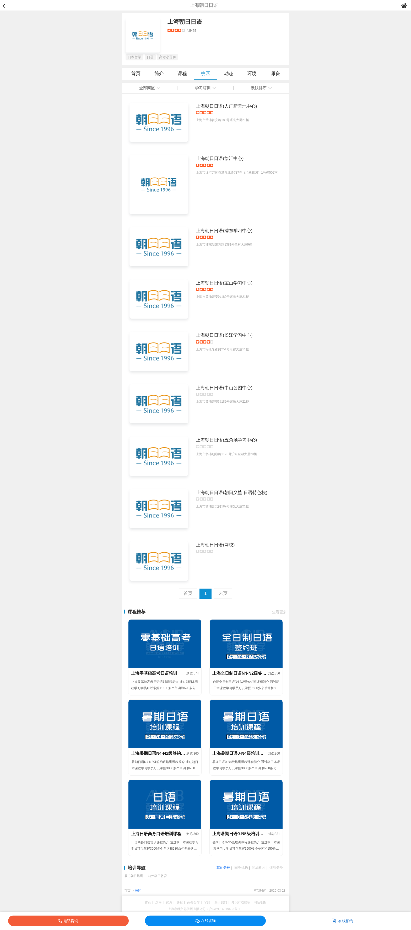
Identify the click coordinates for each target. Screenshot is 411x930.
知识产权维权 (240, 902)
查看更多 (279, 612)
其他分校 (223, 868)
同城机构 (259, 868)
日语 (150, 57)
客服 (207, 902)
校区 (205, 73)
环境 (252, 73)
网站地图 (260, 902)
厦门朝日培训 (133, 876)
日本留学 (134, 57)
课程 (182, 73)
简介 (159, 73)
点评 (158, 902)
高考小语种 (167, 57)
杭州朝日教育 (157, 876)
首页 (135, 73)
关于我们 (220, 902)
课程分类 (276, 868)
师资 (275, 73)
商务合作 (193, 902)
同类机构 (241, 868)
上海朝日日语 (184, 21)
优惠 (169, 902)
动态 (229, 73)
